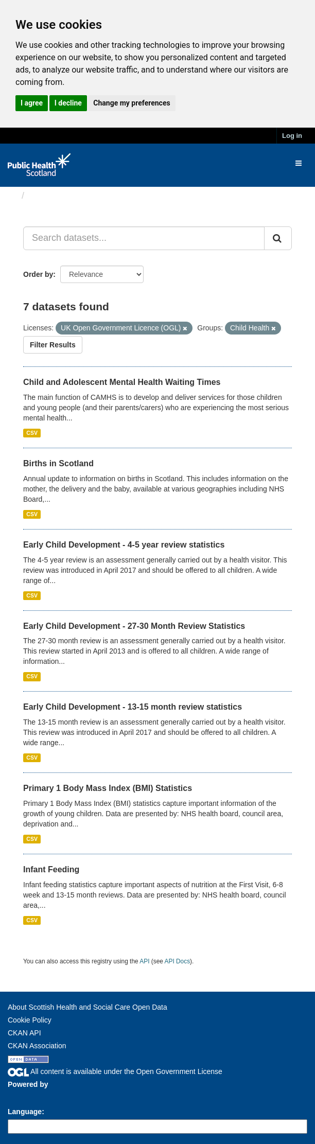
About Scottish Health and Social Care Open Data (87, 1007)
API (144, 961)
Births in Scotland (58, 463)
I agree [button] (32, 103)
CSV (32, 433)
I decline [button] (68, 103)
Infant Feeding (51, 869)
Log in (292, 135)
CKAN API (24, 1033)
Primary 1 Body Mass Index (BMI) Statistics (107, 788)
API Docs (177, 961)
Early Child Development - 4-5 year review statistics (123, 544)
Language (25, 1111)
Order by (38, 274)
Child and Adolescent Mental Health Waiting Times (121, 382)
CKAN (25, 1095)
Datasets (48, 195)
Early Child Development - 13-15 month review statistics (132, 706)
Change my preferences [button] (131, 103)
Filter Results (53, 345)
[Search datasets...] (144, 238)
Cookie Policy (29, 1020)
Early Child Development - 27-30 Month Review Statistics (134, 626)
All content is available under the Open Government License (115, 1071)
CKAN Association (37, 1046)
